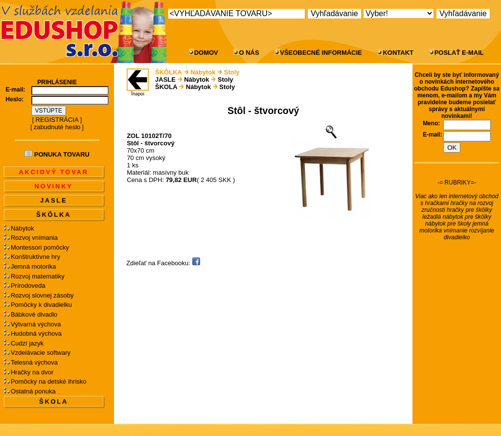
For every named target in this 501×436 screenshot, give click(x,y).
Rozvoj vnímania (34, 237)
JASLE (53, 200)
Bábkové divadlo (34, 314)
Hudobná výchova (36, 333)
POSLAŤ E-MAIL (459, 52)
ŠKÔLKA (53, 214)
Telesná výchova (34, 362)
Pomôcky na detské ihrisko (49, 381)
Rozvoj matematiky (38, 276)
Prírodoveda (28, 285)
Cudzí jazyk (27, 343)
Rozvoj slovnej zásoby (42, 295)
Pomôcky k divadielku (41, 304)
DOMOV (206, 52)
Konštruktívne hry (35, 256)
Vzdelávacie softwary (40, 352)
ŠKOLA (53, 401)
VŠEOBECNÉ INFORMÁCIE (321, 52)
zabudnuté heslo (57, 127)
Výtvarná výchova (36, 324)
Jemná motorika (33, 266)
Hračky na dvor (32, 372)
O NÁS (249, 52)
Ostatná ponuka (33, 391)
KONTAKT (398, 52)
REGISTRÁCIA (57, 119)
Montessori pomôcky (40, 247)
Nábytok (22, 228)
